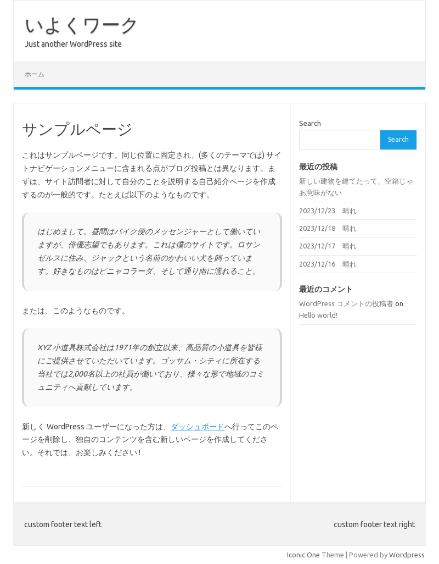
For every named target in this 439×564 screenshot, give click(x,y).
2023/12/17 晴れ (328, 246)
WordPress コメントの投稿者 (346, 303)
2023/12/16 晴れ (328, 264)
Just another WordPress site (73, 44)
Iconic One (303, 555)
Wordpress (407, 555)
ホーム (34, 74)
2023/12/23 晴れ (328, 210)
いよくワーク (82, 24)
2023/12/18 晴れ (328, 228)
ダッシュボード (197, 426)
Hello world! (318, 315)
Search (310, 123)
